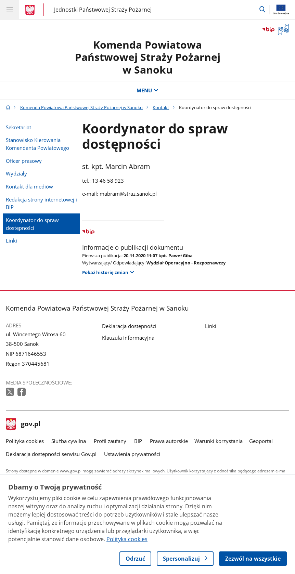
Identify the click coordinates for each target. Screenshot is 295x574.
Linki (11, 240)
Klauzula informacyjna (128, 337)
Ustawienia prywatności (132, 454)
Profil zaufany (110, 441)
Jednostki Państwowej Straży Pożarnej (103, 9)
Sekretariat (18, 127)
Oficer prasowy (24, 160)
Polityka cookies (25, 441)
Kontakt (161, 107)
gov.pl (23, 424)
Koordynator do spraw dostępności (32, 224)
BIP (138, 441)
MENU (147, 90)
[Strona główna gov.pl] (31, 10)
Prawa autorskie (169, 441)
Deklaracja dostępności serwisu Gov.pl (51, 454)
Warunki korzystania (218, 441)
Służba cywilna (68, 441)
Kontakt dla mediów (29, 186)
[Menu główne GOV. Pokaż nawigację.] (9, 9)
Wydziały (16, 173)
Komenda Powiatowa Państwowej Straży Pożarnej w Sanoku (147, 57)
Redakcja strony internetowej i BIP (41, 203)
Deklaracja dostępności (129, 326)
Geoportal (261, 441)
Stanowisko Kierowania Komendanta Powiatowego (37, 143)
